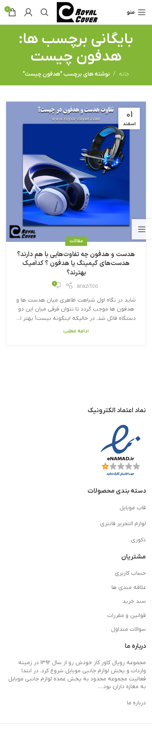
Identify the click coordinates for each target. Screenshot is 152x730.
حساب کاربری (130, 573)
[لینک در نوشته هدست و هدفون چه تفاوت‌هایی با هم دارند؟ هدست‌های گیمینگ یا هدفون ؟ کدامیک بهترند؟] (76, 172)
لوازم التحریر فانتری (123, 524)
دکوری (138, 540)
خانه (124, 74)
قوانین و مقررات (126, 615)
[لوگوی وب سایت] (77, 12)
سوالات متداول (128, 629)
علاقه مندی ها (128, 587)
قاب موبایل (133, 508)
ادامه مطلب (76, 331)
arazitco (87, 286)
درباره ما (136, 703)
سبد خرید (134, 601)
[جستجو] (44, 12)
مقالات (76, 241)
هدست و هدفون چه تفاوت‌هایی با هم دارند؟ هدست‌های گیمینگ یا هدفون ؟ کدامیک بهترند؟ (76, 264)
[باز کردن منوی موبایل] (136, 12)
